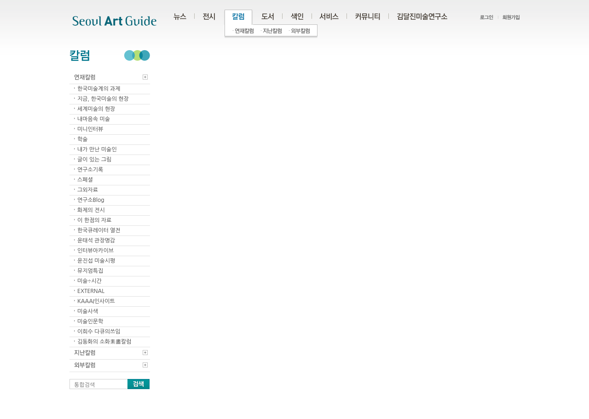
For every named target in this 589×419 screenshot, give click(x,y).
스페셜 (85, 180)
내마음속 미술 (93, 119)
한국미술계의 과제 (99, 89)
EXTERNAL (90, 291)
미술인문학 (90, 321)
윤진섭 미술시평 (96, 261)
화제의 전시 (91, 210)
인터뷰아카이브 (95, 250)
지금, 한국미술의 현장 (103, 99)
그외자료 (87, 190)
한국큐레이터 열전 (99, 230)
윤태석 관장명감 (96, 240)
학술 (82, 139)
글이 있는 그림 (94, 159)
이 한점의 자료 (94, 220)
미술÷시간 (89, 281)
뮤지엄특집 (90, 271)
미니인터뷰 (90, 129)
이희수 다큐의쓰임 (99, 331)
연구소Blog (90, 200)
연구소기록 (90, 169)
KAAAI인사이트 (96, 301)
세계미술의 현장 (96, 109)
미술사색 (87, 311)
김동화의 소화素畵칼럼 (104, 341)
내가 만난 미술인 (97, 149)
